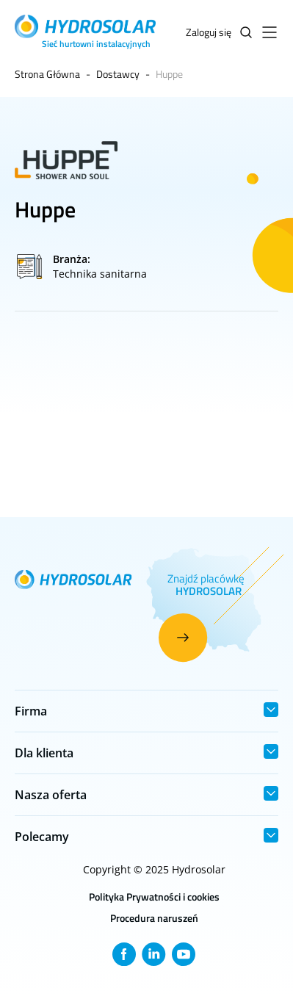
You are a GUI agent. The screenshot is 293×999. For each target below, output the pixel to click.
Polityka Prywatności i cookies (154, 896)
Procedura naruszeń (154, 918)
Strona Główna (47, 74)
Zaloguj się (208, 32)
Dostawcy (118, 74)
